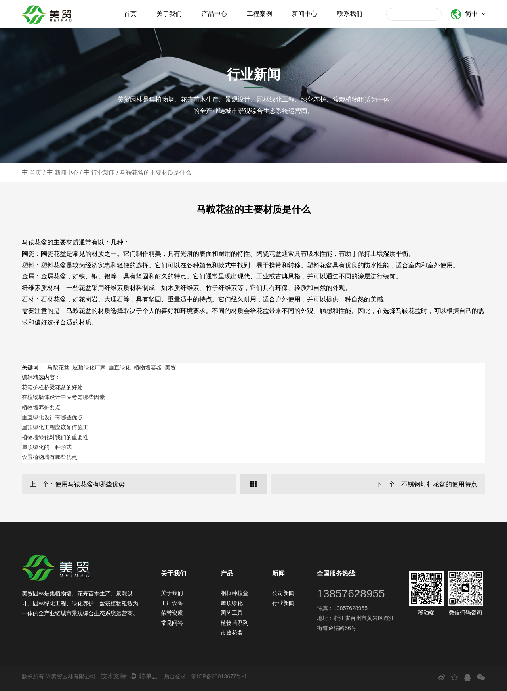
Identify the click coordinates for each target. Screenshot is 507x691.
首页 (130, 13)
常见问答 (172, 623)
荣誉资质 (172, 613)
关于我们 (169, 13)
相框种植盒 (234, 593)
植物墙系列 (234, 623)
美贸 (170, 367)
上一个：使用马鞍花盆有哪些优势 (77, 484)
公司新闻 (283, 593)
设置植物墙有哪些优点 (49, 457)
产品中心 (214, 13)
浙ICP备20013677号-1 (219, 676)
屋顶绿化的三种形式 (47, 447)
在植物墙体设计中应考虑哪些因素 (63, 397)
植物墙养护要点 (41, 407)
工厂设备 (172, 603)
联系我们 (349, 13)
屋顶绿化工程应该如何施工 (55, 427)
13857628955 (351, 593)
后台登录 (175, 676)
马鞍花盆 (58, 367)
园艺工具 (232, 613)
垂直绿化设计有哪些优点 (52, 417)
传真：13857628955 (342, 608)
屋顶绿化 (232, 603)
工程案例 (259, 13)
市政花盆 (232, 633)
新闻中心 (304, 13)
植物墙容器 (148, 367)
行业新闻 (103, 172)
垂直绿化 (120, 367)
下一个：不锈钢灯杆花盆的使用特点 (426, 484)
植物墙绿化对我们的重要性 (55, 437)
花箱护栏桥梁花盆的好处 (52, 387)
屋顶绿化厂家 (89, 367)
